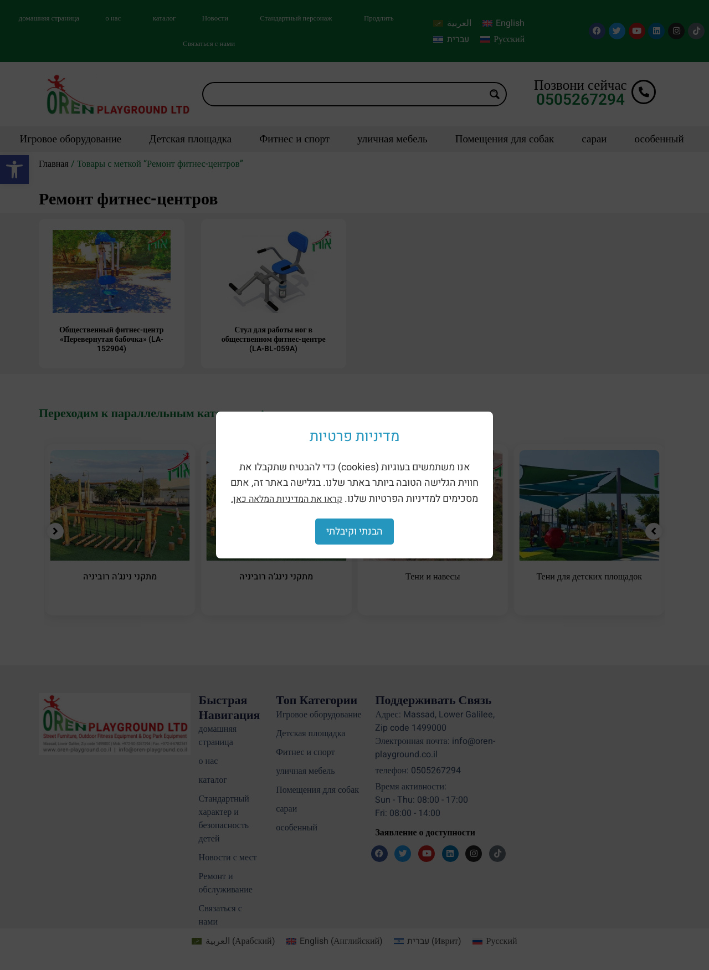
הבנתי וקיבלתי (354, 531)
